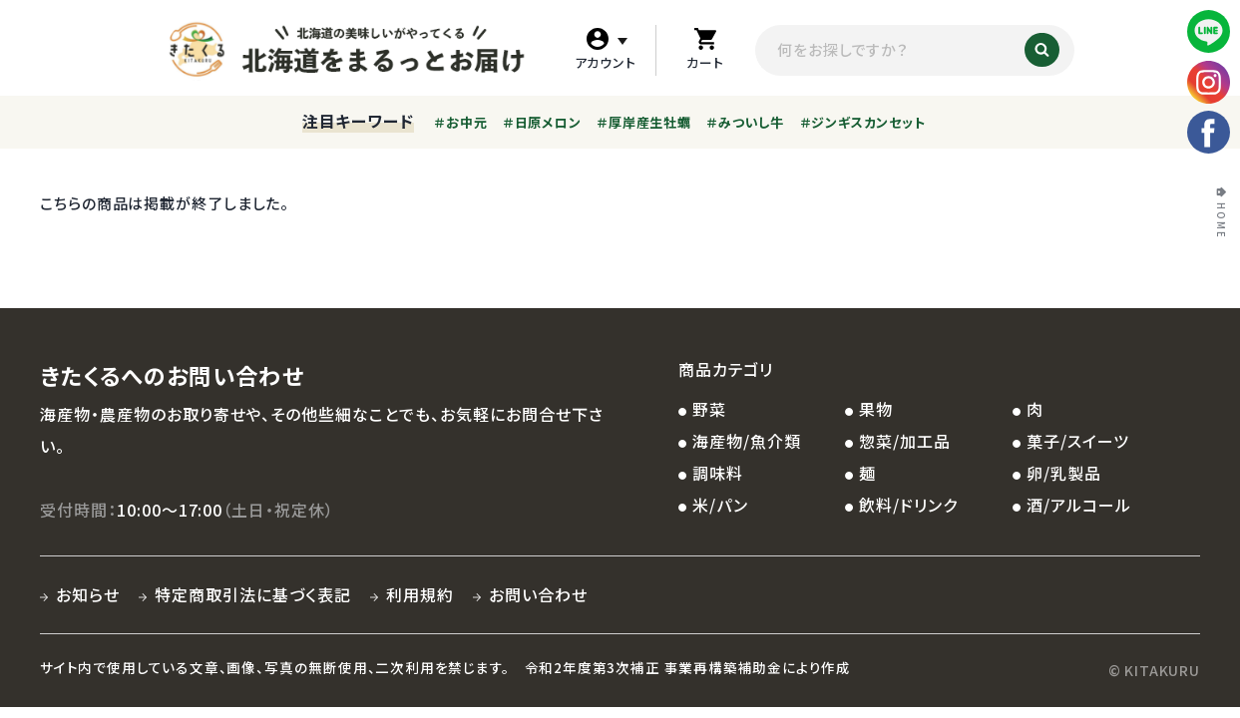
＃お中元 (460, 122)
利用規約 (420, 594)
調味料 (717, 473)
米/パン (720, 505)
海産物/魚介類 (746, 441)
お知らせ (88, 594)
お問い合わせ (538, 594)
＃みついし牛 (745, 122)
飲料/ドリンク (908, 505)
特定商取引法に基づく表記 (253, 594)
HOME (1221, 220)
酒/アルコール (1079, 505)
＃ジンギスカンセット (863, 122)
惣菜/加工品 (905, 441)
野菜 (709, 409)
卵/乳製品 (1064, 473)
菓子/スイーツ (1078, 441)
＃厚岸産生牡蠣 (643, 122)
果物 (876, 409)
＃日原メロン (542, 122)
